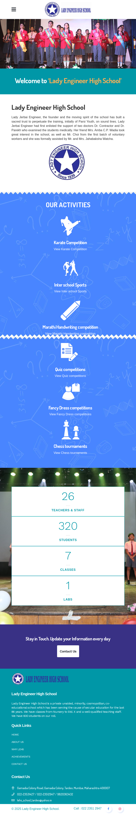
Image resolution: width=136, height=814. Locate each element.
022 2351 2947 (91, 808)
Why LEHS (17, 749)
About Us (17, 741)
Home (15, 734)
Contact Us (68, 651)
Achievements (20, 756)
